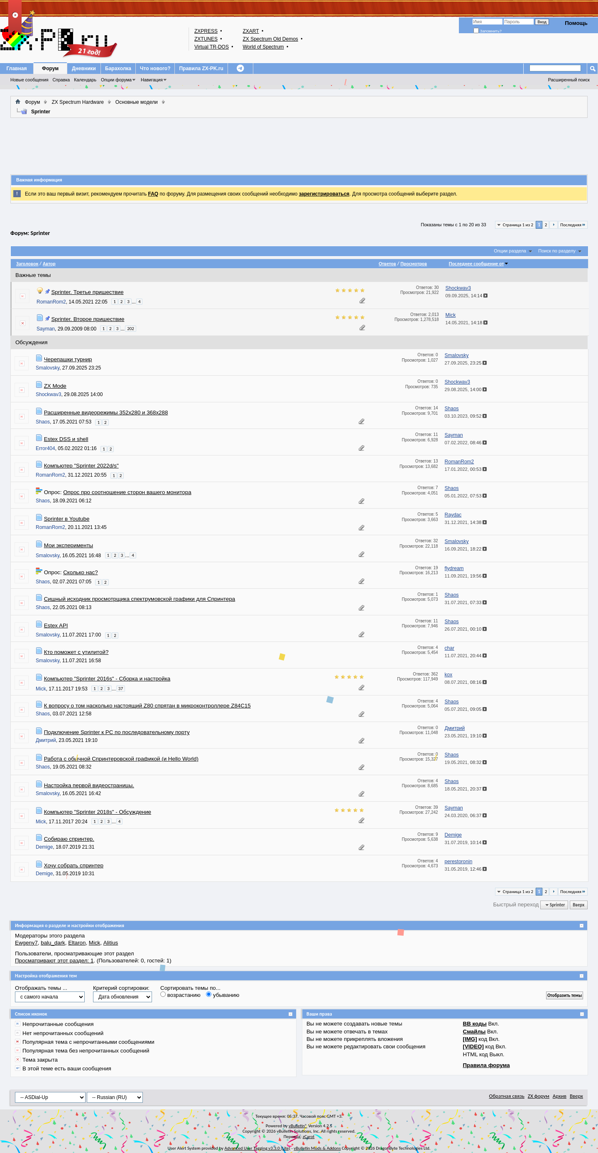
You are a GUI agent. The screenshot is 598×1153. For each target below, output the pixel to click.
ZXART (251, 31)
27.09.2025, (466, 362)
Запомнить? (487, 31)
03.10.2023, (466, 416)
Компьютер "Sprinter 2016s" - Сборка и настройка (107, 679)
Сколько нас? (80, 572)
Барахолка (118, 68)
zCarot (309, 1136)
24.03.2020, (466, 815)
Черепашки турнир (68, 359)
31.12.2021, (466, 522)
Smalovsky (47, 368)
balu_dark (53, 943)
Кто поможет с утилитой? (76, 652)
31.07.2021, (466, 602)
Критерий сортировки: (121, 988)
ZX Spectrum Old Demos (270, 39)
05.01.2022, (466, 495)
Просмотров (413, 264)
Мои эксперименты (68, 545)
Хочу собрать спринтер (73, 865)
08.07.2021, (466, 682)
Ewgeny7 (26, 943)
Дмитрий (46, 740)
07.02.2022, (466, 442)
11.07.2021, (466, 655)
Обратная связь (506, 1096)
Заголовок (27, 264)
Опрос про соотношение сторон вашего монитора (127, 492)
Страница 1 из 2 (518, 225)
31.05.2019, (466, 869)
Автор (49, 264)
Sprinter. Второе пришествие (87, 319)
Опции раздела (510, 250)
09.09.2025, (467, 295)
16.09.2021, (466, 548)
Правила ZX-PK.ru (201, 68)
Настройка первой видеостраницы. (89, 785)
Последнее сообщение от (479, 264)
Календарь (85, 79)
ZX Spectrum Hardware (77, 102)
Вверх (578, 905)
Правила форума (486, 1065)
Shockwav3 (48, 394)
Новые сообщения (29, 79)
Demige (44, 847)
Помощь (576, 23)
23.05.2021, (466, 735)
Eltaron (77, 943)
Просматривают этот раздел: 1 (54, 960)
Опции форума (116, 79)
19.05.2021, (466, 762)
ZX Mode (55, 386)
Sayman (46, 329)
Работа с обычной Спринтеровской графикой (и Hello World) (121, 759)
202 (130, 328)
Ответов (387, 264)
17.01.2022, (466, 469)
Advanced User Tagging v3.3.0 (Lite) (257, 1148)
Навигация (152, 79)
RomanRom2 (51, 302)
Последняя (573, 225)
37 (120, 688)
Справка (61, 79)
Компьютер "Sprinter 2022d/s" (81, 466)
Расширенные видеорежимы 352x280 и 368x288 (106, 412)
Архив (559, 1096)
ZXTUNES (206, 39)
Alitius (110, 943)
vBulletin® (298, 1126)
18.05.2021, (466, 788)
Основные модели (136, 102)
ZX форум (538, 1096)
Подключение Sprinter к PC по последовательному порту (117, 732)
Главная (17, 68)
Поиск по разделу (557, 250)
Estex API (56, 625)
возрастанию (180, 994)
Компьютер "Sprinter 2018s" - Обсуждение (97, 812)
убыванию (222, 994)
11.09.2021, (466, 575)
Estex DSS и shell (66, 439)
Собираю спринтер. (69, 839)
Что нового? (155, 68)
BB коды (475, 1024)
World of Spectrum (263, 47)
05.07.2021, (466, 709)
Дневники (84, 68)
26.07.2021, (466, 629)
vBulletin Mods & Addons (317, 1148)
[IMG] (470, 1039)
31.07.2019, (466, 842)
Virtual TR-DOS (211, 47)
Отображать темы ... (41, 988)
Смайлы (474, 1031)
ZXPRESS (206, 31)
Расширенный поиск (569, 79)
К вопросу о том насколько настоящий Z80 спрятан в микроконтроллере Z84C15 (147, 706)
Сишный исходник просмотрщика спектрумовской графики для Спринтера (139, 599)
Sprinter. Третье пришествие (87, 292)
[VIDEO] (473, 1046)
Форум (50, 68)
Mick (41, 688)
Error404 (45, 448)
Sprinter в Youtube (67, 519)
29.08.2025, (466, 389)
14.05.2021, (467, 322)
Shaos (43, 422)
